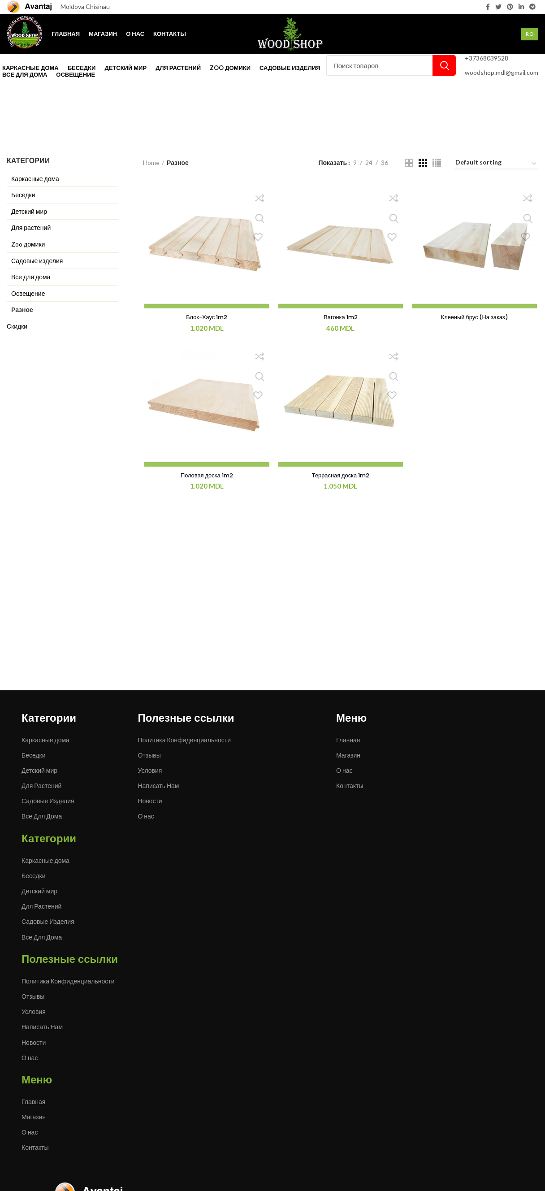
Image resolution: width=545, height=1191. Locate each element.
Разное (22, 309)
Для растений (31, 227)
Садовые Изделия (48, 801)
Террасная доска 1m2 (340, 476)
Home (151, 162)
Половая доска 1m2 (206, 476)
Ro (530, 34)
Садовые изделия (37, 260)
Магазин (348, 755)
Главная (348, 740)
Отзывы (149, 755)
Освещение (28, 293)
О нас (146, 816)
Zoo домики (28, 244)
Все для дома (30, 277)
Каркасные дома (35, 178)
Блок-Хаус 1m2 (206, 317)
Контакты (349, 785)
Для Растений (41, 785)
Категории (23, 145)
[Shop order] (496, 163)
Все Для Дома (42, 816)
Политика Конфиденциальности (184, 740)
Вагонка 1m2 (340, 317)
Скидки (17, 326)
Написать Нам (158, 785)
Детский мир (29, 211)
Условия (150, 770)
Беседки (23, 195)
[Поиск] (391, 65)
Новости (150, 801)
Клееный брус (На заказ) (475, 317)
